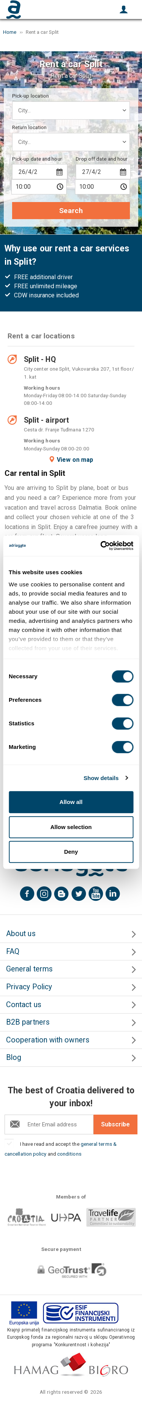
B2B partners (28, 1022)
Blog (13, 1057)
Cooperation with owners (47, 1040)
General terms (29, 969)
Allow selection (71, 827)
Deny (71, 851)
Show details (101, 778)
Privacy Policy (29, 986)
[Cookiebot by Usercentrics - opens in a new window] (101, 546)
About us (21, 933)
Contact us (23, 1004)
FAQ (12, 951)
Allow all (71, 802)
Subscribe (115, 1124)
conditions (69, 1154)
